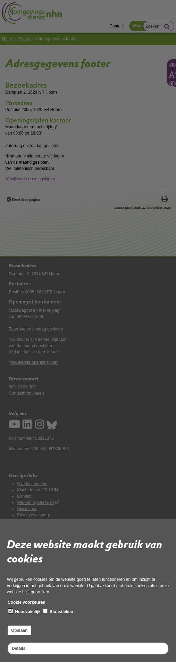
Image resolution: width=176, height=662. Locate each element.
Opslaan (19, 630)
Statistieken (58, 611)
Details (18, 648)
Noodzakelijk (24, 611)
